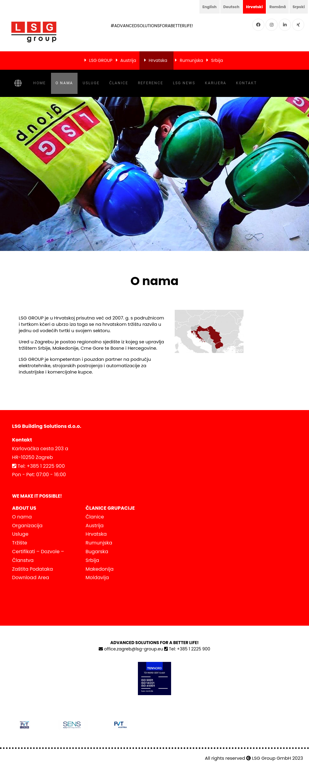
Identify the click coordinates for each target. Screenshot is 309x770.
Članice (119, 83)
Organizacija (27, 525)
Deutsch (224, 7)
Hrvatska (158, 60)
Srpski (298, 7)
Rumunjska (191, 60)
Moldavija (97, 577)
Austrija (128, 60)
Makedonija (100, 569)
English (201, 7)
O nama (64, 83)
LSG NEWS (184, 83)
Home (39, 83)
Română (275, 7)
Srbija (217, 60)
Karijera (215, 83)
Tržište (19, 542)
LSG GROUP (100, 60)
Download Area (30, 577)
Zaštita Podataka (32, 569)
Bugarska (97, 551)
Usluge (91, 83)
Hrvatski (249, 7)
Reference (150, 83)
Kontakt (246, 83)
